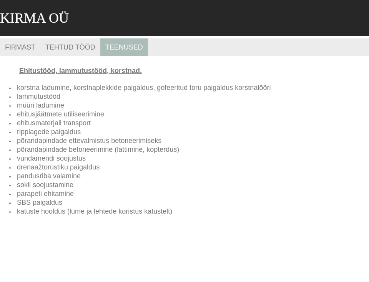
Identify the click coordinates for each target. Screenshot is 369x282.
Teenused (124, 47)
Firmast (20, 47)
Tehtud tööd (70, 47)
